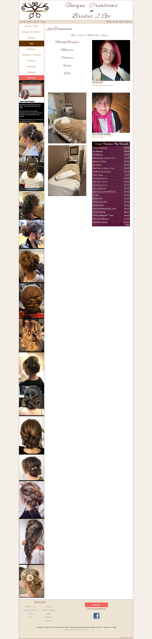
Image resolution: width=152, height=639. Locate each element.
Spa (31, 43)
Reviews (31, 67)
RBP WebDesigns (126, 637)
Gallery (31, 61)
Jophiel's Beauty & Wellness (102, 135)
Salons (31, 38)
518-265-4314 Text (33, 21)
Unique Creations (31, 32)
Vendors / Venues (31, 55)
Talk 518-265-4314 (119, 21)
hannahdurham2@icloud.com (102, 85)
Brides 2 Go (31, 26)
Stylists (31, 49)
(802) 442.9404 (97, 137)
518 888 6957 (97, 84)
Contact (31, 72)
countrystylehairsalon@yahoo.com (76, 629)
